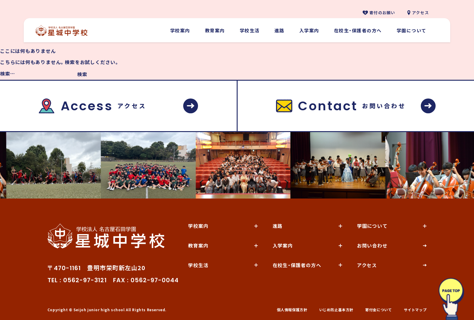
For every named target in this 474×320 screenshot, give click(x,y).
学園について (412, 30)
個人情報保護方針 (292, 309)
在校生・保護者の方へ (358, 30)
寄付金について (378, 309)
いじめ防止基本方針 (336, 309)
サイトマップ (415, 309)
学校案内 (180, 30)
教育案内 (215, 30)
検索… (7, 73)
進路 (279, 30)
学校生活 (250, 30)
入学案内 (309, 30)
